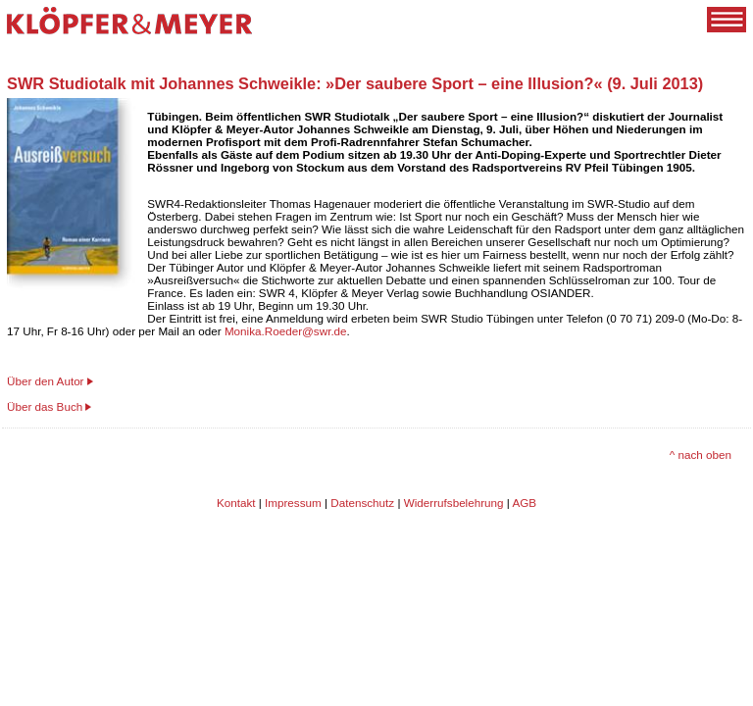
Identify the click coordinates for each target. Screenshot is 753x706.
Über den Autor (45, 381)
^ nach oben (700, 454)
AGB (524, 502)
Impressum (293, 502)
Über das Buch (44, 406)
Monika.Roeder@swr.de (286, 331)
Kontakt (236, 502)
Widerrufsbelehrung (454, 502)
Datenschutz (362, 502)
